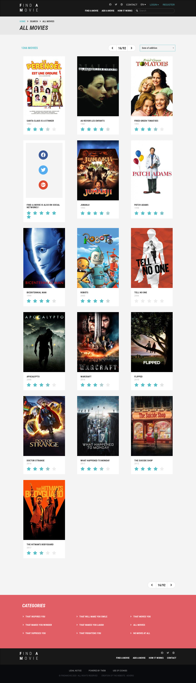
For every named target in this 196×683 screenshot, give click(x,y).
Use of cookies (120, 670)
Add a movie (108, 10)
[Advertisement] (98, 569)
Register (169, 4)
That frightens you (90, 633)
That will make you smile (93, 616)
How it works (125, 10)
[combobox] (157, 48)
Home (23, 21)
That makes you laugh (91, 625)
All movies (139, 625)
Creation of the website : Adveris (117, 675)
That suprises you (36, 633)
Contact (131, 4)
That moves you (142, 616)
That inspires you (35, 616)
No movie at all (141, 633)
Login (154, 4)
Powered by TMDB (97, 670)
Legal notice (75, 670)
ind (30, 7)
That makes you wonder (39, 625)
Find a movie (91, 10)
